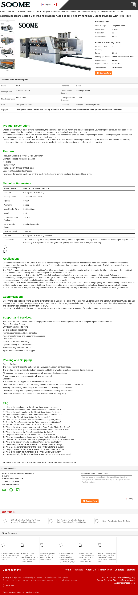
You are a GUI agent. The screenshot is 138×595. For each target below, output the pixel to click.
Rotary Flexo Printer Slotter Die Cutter (116, 521)
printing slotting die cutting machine (19, 462)
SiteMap (131, 570)
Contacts (119, 570)
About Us (91, 570)
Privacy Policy (9, 577)
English (50, 5)
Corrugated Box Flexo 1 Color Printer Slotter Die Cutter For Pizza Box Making (10, 556)
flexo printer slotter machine (43, 462)
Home (2, 12)
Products (10, 12)
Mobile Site (8, 586)
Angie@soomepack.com (124, 583)
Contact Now (100, 73)
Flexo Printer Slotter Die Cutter (28, 12)
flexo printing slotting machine (65, 462)
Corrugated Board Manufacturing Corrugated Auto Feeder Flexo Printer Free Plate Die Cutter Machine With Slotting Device (67, 559)
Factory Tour (105, 570)
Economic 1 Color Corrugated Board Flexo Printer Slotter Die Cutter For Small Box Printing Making (29, 557)
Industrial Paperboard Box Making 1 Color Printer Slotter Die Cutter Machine (48, 556)
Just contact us (32, 592)
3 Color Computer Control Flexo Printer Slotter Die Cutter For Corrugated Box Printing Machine (86, 557)
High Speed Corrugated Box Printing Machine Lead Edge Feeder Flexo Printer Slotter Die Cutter (107, 557)
